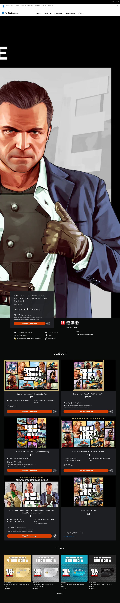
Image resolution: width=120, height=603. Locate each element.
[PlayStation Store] (10, 11)
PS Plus (22, 5)
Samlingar (47, 11)
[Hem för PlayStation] (3, 6)
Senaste (38, 11)
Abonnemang (70, 11)
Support (49, 5)
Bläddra (80, 11)
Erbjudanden (58, 11)
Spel (7, 5)
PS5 (12, 5)
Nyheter (37, 5)
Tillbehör (29, 5)
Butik (43, 5)
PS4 (17, 5)
